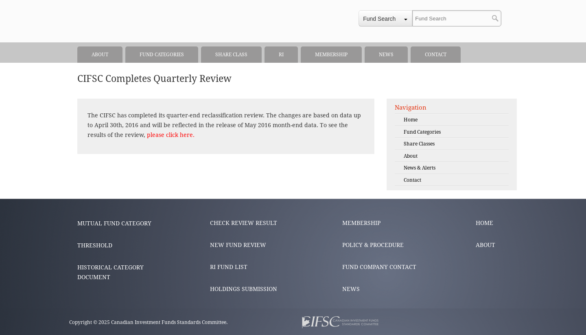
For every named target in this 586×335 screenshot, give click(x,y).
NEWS (351, 289)
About (411, 156)
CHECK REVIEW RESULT (243, 223)
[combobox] (385, 18)
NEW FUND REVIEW (238, 245)
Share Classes (419, 144)
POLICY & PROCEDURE (373, 245)
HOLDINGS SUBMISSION (243, 289)
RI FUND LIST (228, 267)
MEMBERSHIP (361, 223)
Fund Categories (422, 132)
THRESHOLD (94, 245)
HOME (484, 223)
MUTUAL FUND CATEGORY (114, 223)
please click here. (171, 135)
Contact (412, 180)
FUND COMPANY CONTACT (379, 267)
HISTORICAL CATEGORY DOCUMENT (110, 272)
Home (411, 120)
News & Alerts (419, 168)
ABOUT (485, 245)
